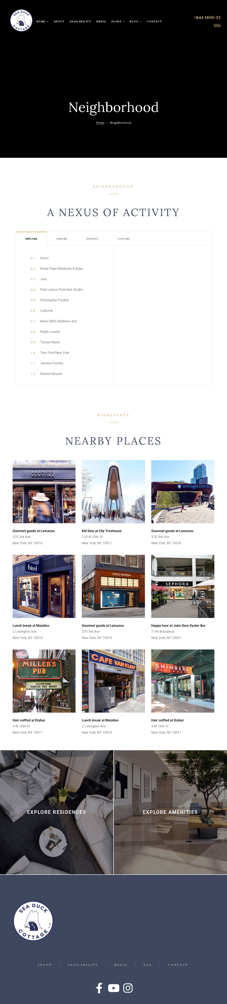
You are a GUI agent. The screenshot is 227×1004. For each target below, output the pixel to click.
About (59, 21)
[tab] (31, 212)
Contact (154, 21)
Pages (118, 21)
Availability (80, 21)
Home (42, 21)
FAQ (149, 940)
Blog (135, 21)
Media (101, 21)
